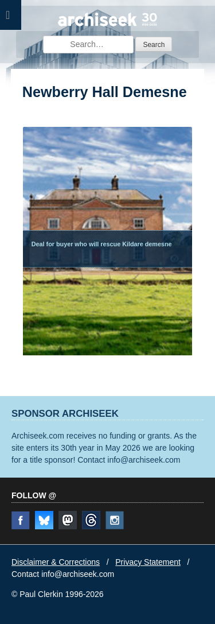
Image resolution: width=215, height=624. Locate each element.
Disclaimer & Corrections (55, 562)
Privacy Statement (148, 562)
